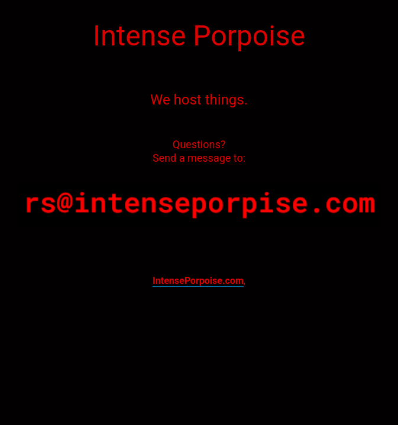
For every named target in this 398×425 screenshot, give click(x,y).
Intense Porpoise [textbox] (199, 36)
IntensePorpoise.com (198, 280)
